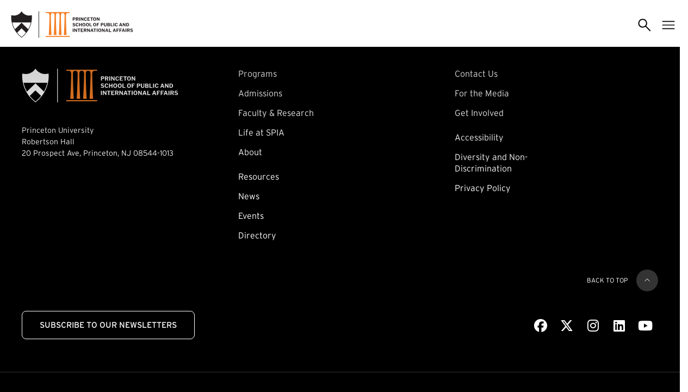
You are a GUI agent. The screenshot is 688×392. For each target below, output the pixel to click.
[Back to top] (647, 280)
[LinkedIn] (619, 326)
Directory (257, 235)
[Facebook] (540, 326)
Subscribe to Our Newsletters (108, 324)
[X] (566, 326)
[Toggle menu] (668, 24)
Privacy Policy (483, 188)
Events (251, 215)
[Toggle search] (644, 24)
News (248, 196)
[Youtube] (645, 326)
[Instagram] (593, 326)
